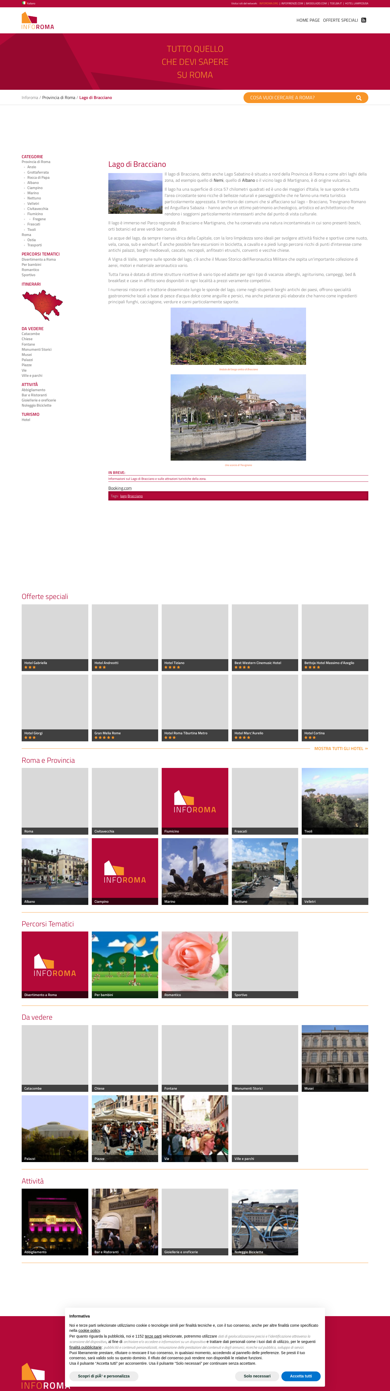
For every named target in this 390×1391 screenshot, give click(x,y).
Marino (30, 193)
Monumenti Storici (36, 349)
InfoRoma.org (268, 3)
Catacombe (31, 333)
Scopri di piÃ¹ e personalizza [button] (104, 1376)
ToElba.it (336, 3)
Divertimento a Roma (39, 259)
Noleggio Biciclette (36, 405)
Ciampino (32, 187)
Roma (26, 234)
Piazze (27, 365)
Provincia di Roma (58, 97)
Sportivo (28, 274)
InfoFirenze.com (292, 3)
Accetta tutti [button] (301, 1376)
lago (123, 496)
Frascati (31, 224)
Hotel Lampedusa (356, 3)
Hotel (26, 419)
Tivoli (29, 229)
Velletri (30, 203)
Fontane (28, 344)
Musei (27, 354)
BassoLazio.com (316, 3)
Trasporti (32, 245)
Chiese (27, 339)
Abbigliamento (33, 390)
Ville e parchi (32, 375)
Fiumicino (32, 213)
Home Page (308, 20)
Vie (24, 370)
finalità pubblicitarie (85, 1347)
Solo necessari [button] (257, 1376)
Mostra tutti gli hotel (338, 748)
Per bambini (31, 264)
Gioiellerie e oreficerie (39, 400)
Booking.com (120, 488)
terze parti (153, 1336)
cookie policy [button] (89, 1330)
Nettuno (31, 198)
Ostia (29, 240)
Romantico (30, 269)
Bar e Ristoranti (34, 395)
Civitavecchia (35, 208)
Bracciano (135, 496)
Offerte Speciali (340, 20)
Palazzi (27, 359)
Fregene (34, 219)
